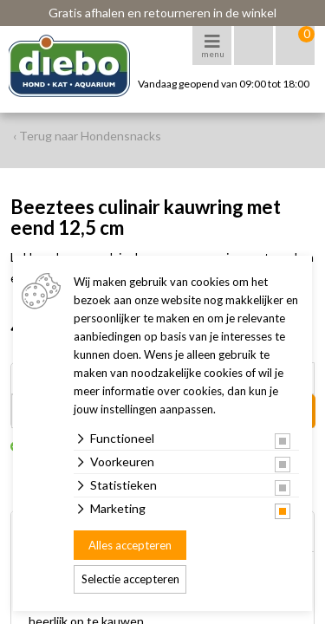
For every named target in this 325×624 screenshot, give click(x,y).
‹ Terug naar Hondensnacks (87, 135)
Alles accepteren (130, 545)
